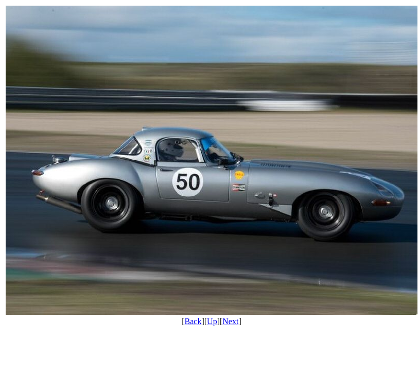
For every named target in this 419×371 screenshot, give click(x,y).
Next (230, 321)
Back (193, 321)
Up (212, 321)
